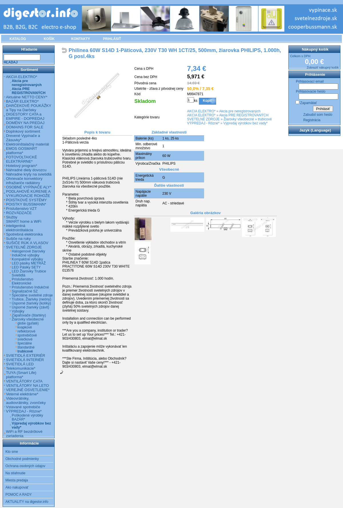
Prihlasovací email (310, 81)
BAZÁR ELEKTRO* (22, 101)
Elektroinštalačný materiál (27, 144)
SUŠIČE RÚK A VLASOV (27, 243)
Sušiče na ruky (18, 238)
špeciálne (24, 343)
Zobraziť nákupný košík (323, 67)
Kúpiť (207, 101)
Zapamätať (308, 103)
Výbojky (18, 311)
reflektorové (26, 331)
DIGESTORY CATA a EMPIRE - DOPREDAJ (25, 116)
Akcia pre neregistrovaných (240, 111)
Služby (11, 217)
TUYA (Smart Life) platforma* (21, 374)
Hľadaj (11, 62)
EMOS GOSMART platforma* (21, 150)
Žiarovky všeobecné (239, 119)
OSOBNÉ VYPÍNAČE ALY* (28, 187)
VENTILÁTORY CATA (24, 381)
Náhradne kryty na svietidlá (28, 174)
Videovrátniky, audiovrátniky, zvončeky (26, 400)
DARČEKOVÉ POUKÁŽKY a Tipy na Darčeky (28, 107)
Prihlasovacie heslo (310, 91)
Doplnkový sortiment (23, 131)
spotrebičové (27, 335)
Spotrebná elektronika (24, 234)
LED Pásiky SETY (26, 267)
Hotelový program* (21, 166)
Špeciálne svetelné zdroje (32, 295)
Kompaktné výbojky (27, 259)
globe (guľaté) (28, 323)
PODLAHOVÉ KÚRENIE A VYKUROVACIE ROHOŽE (28, 193)
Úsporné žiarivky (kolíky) (31, 303)
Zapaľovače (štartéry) (29, 315)
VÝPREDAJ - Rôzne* (203, 123)
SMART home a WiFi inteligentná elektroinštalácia (23, 225)
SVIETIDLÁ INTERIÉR (25, 360)
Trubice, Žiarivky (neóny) (31, 299)
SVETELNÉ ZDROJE (203, 119)
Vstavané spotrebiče (23, 407)
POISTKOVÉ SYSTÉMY (26, 200)
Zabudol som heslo (317, 115)
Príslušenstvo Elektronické (22, 281)
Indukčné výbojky (25, 255)
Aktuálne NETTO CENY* (26, 97)
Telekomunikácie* (20, 368)
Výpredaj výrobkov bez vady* (245, 123)
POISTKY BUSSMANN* (26, 204)
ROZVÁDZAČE (19, 213)
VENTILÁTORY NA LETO (27, 385)
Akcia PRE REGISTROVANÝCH (243, 115)
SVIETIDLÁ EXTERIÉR (25, 355)
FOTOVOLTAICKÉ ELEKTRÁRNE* (21, 159)
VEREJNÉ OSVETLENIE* (27, 390)
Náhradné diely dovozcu (26, 170)
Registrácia (311, 120)
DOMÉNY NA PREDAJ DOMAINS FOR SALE (25, 125)
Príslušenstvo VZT (21, 208)
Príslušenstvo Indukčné (30, 287)
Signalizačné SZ (25, 291)
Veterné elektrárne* (22, 394)
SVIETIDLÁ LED (20, 364)
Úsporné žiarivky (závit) (30, 307)
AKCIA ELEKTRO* (201, 111)
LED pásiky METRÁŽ (29, 263)
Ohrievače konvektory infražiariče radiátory (24, 180)
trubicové (265, 119)
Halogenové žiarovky (28, 251)
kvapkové (24, 327)
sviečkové (25, 339)
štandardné (26, 347)
